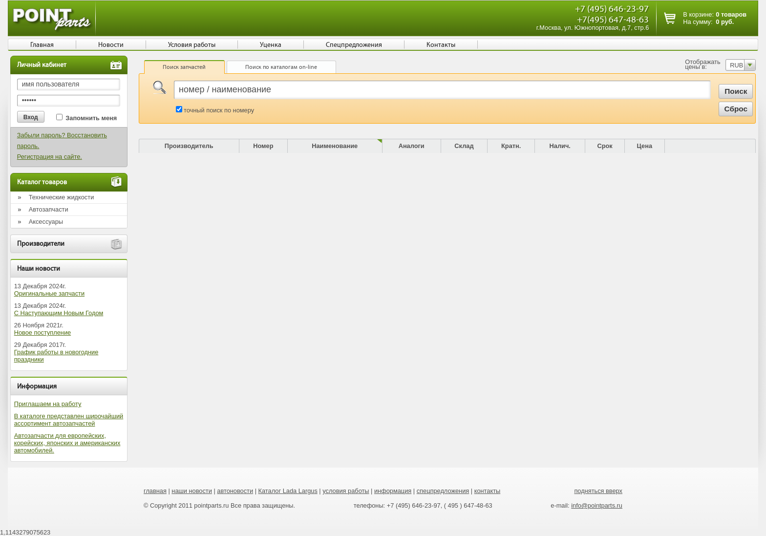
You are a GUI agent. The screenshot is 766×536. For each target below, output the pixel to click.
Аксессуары (46, 221)
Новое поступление (42, 332)
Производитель (189, 146)
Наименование (335, 146)
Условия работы (191, 45)
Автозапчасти (48, 209)
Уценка (270, 45)
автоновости (235, 490)
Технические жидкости (61, 197)
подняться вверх (598, 490)
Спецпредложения (354, 45)
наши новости (191, 490)
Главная (42, 45)
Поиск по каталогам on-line (281, 67)
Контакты (440, 45)
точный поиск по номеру (219, 110)
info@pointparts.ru (596, 505)
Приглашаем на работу (48, 403)
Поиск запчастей (184, 67)
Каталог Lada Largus (288, 490)
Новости (111, 45)
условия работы (345, 490)
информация (392, 490)
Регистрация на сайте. (49, 156)
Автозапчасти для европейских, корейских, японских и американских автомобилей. (67, 443)
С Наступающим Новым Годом (59, 313)
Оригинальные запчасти (49, 293)
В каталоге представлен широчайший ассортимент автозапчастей (69, 419)
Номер (263, 146)
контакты (487, 490)
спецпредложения (443, 490)
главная (155, 490)
